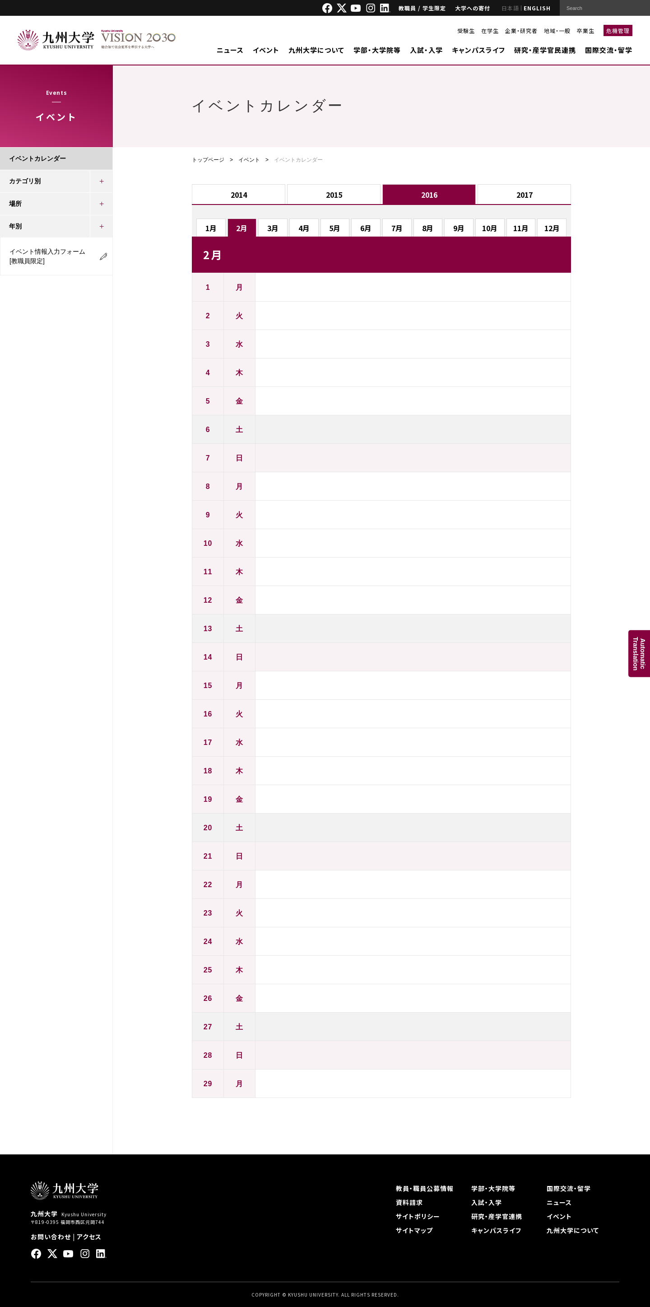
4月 (304, 228)
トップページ (208, 160)
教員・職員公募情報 (425, 1188)
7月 (397, 228)
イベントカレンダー (37, 158)
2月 (241, 228)
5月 (334, 228)
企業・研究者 (521, 30)
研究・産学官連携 (496, 1216)
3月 (273, 228)
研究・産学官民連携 (545, 50)
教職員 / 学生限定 (422, 8)
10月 (489, 228)
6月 (365, 228)
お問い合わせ (51, 1236)
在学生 (490, 30)
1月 (211, 228)
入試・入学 (426, 50)
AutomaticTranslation (639, 653)
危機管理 (618, 30)
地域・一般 (557, 30)
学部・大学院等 (377, 50)
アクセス (89, 1236)
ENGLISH (537, 8)
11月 (521, 228)
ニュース (230, 50)
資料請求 (409, 1202)
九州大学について (316, 50)
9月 (458, 228)
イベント (266, 50)
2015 (334, 194)
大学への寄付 (472, 8)
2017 (524, 194)
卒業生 (585, 30)
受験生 (466, 30)
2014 (239, 194)
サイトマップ (414, 1230)
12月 (552, 228)
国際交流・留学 (608, 50)
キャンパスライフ (478, 50)
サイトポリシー (418, 1216)
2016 (429, 194)
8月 (427, 228)
